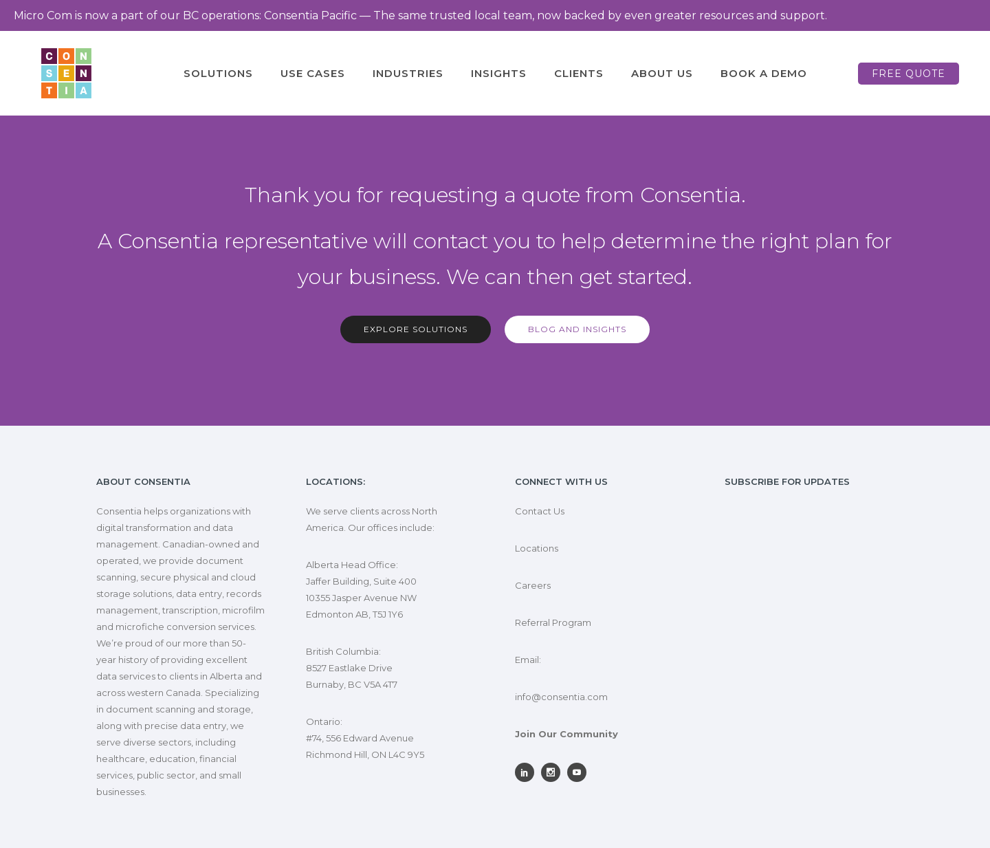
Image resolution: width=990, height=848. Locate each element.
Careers (533, 585)
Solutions (218, 73)
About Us (662, 73)
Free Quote (908, 73)
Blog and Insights (577, 329)
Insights (499, 73)
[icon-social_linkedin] (528, 772)
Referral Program (553, 622)
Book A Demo (763, 73)
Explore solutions (416, 329)
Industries (408, 73)
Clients (579, 73)
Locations (536, 548)
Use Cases (312, 73)
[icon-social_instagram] (554, 772)
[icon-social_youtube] (580, 772)
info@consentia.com (561, 696)
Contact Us (539, 511)
